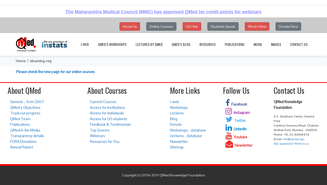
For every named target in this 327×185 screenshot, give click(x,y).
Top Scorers (100, 130)
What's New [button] (257, 26)
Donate (176, 124)
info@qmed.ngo (293, 139)
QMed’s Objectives (25, 107)
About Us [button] (130, 26)
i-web (85, 44)
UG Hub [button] (192, 26)
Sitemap (177, 147)
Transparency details (27, 135)
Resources (207, 44)
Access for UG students (108, 118)
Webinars (97, 135)
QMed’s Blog (181, 44)
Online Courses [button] (161, 26)
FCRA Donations (23, 141)
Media (258, 44)
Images (276, 44)
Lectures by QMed (149, 44)
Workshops (179, 107)
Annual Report (21, 147)
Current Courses (103, 101)
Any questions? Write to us (291, 144)
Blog (173, 118)
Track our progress (25, 113)
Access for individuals (107, 113)
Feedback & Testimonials (110, 124)
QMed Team (20, 118)
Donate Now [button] (288, 26)
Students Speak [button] (223, 26)
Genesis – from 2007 (27, 101)
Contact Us (299, 44)
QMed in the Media (25, 130)
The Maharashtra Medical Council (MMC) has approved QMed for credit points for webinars (163, 11)
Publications (234, 44)
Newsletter (179, 141)
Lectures (177, 113)
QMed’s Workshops (112, 44)
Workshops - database (188, 130)
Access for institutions (107, 107)
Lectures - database (186, 135)
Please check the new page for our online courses (55, 71)
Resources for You (104, 141)
